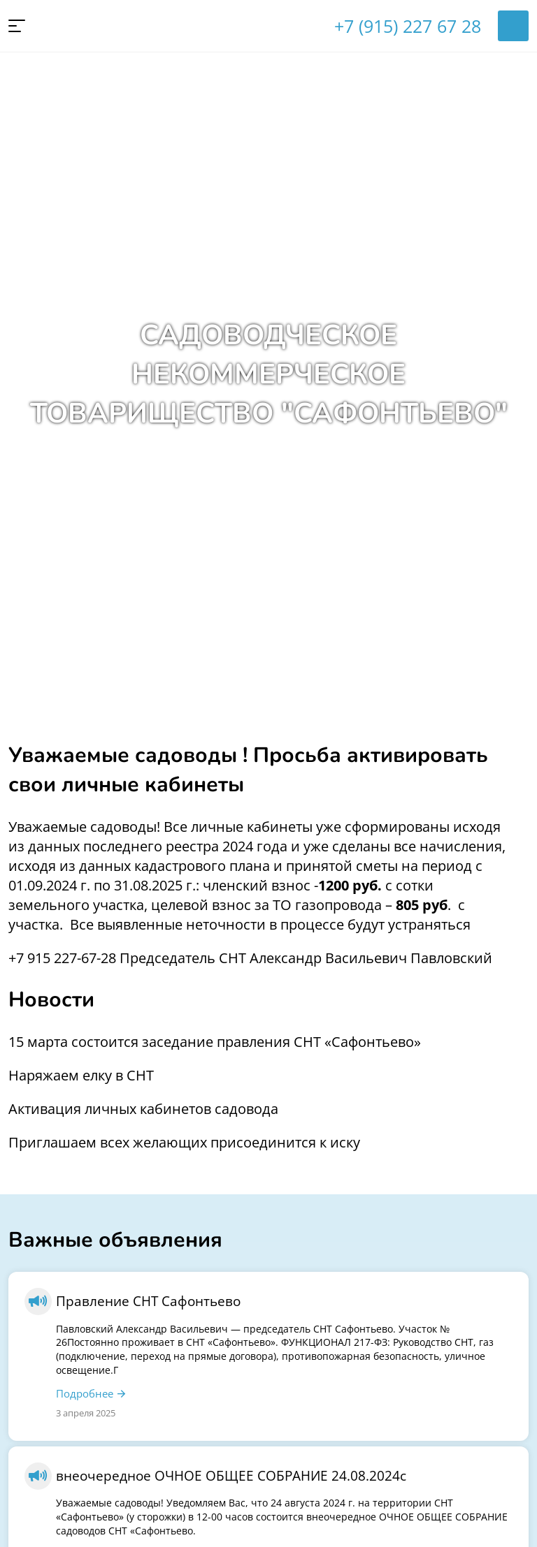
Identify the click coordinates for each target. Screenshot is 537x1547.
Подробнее (84, 1393)
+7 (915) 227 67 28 (407, 26)
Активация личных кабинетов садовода (143, 1108)
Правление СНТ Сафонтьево (148, 1301)
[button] (16, 26)
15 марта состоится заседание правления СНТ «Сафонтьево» (214, 1041)
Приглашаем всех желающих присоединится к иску (184, 1142)
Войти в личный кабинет (513, 25)
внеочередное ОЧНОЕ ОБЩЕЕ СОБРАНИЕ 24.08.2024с (231, 1475)
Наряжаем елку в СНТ (81, 1075)
